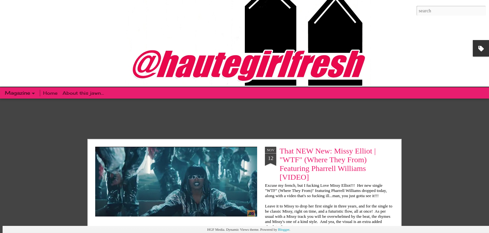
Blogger (284, 229)
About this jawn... (83, 93)
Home (51, 93)
